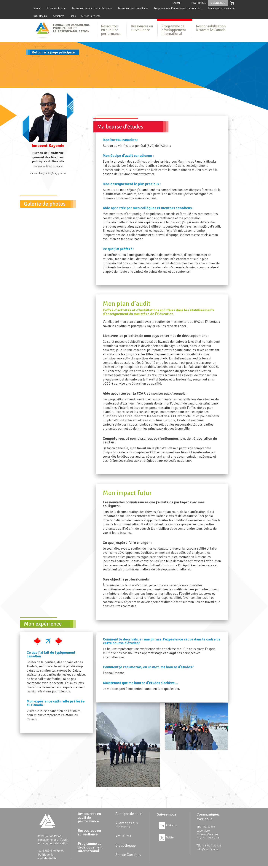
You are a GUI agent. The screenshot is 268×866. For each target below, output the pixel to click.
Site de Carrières (90, 16)
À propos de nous (56, 8)
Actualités (58, 16)
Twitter (167, 837)
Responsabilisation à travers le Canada (211, 28)
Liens (73, 16)
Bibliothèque (40, 16)
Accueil (37, 8)
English (177, 2)
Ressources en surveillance (133, 8)
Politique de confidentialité (47, 856)
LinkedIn (168, 825)
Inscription (198, 2)
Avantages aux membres (221, 8)
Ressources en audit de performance (92, 8)
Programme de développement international (178, 8)
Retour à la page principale (53, 52)
